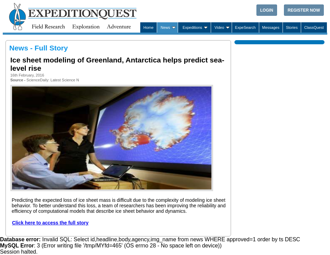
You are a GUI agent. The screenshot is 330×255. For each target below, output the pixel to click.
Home (148, 27)
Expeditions (192, 27)
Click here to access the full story (50, 222)
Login (266, 10)
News (165, 27)
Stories (292, 27)
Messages (270, 27)
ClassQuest (314, 27)
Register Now (304, 10)
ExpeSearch (245, 27)
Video (219, 27)
